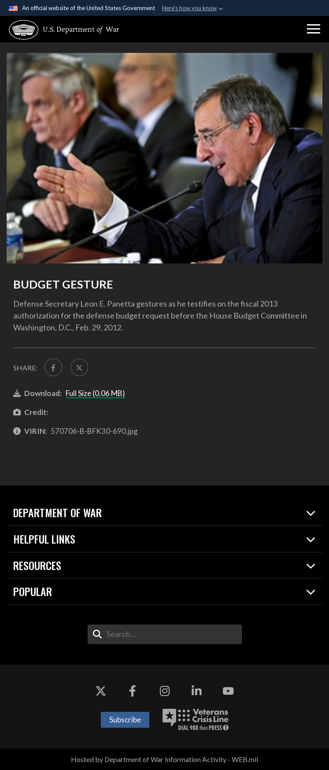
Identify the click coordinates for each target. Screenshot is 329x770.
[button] (313, 29)
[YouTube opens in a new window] (228, 691)
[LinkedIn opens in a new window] (196, 691)
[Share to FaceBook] (53, 367)
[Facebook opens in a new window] (133, 691)
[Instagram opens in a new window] (165, 691)
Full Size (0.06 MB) (95, 393)
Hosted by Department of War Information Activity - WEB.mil (164, 759)
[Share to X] (79, 367)
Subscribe (125, 719)
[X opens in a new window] (101, 691)
